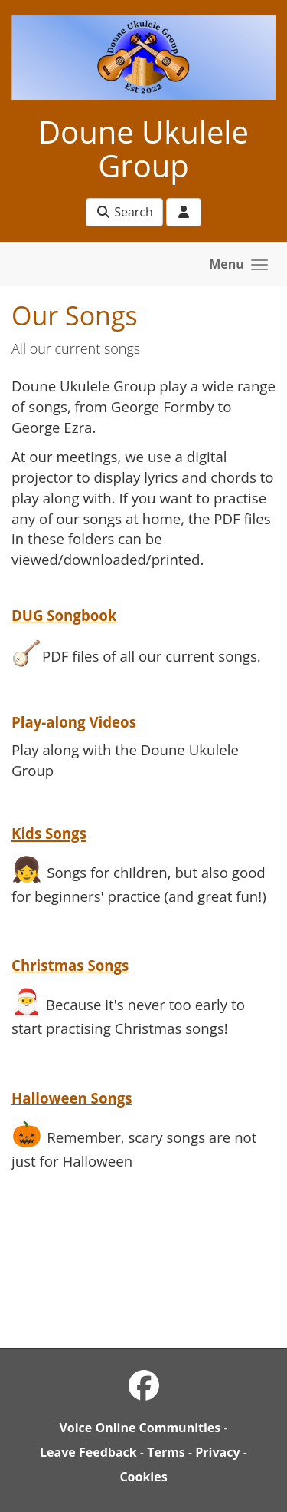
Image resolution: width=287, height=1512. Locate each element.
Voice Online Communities (139, 1427)
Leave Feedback (88, 1452)
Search (124, 211)
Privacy (217, 1452)
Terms (166, 1452)
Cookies (143, 1476)
